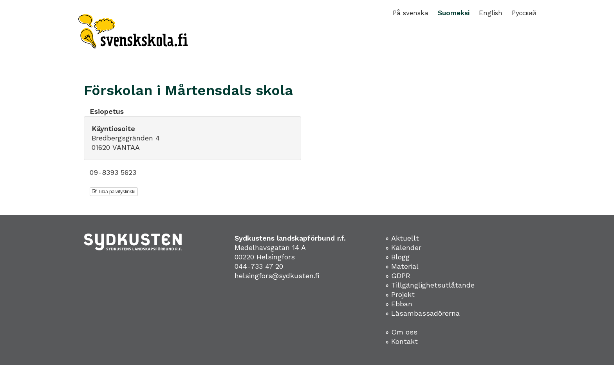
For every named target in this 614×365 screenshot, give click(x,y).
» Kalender (403, 247)
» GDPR (397, 276)
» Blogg (397, 257)
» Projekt (400, 294)
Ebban (401, 304)
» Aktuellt (402, 238)
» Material (402, 266)
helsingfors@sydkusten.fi (277, 276)
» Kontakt (401, 341)
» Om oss (401, 332)
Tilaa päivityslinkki (113, 191)
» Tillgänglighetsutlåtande (430, 285)
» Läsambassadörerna (422, 313)
